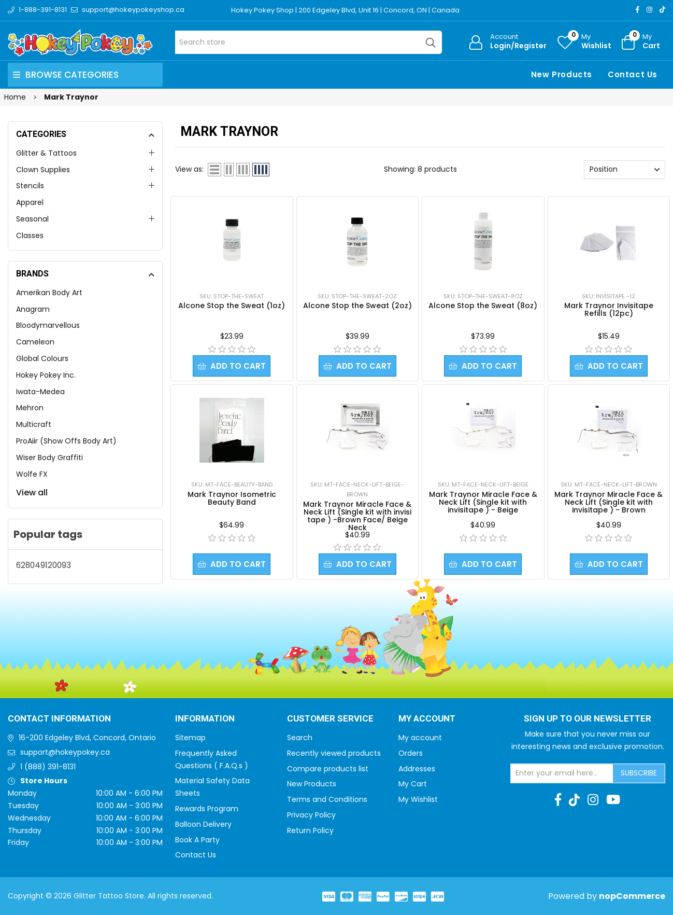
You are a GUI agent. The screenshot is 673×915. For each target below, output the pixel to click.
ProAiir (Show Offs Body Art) (66, 441)
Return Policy (310, 830)
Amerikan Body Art (49, 292)
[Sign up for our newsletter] (562, 773)
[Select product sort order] (624, 169)
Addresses (416, 769)
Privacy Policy (311, 815)
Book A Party (197, 840)
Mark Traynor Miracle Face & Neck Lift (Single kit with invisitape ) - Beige (483, 502)
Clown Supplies (43, 169)
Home (15, 97)
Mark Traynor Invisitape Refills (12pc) (608, 309)
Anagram (33, 309)
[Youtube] (613, 800)
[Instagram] (649, 9)
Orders (410, 753)
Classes (30, 235)
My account (420, 737)
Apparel (30, 202)
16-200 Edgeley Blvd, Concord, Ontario (87, 737)
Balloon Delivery (203, 824)
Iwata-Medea (40, 391)
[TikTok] (662, 9)
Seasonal (32, 219)
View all (32, 492)
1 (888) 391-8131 (48, 766)
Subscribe (639, 773)
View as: (189, 169)
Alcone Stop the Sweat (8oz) (482, 305)
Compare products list (327, 769)
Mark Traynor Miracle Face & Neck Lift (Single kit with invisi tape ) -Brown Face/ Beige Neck (357, 516)
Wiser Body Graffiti (49, 457)
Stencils (30, 186)
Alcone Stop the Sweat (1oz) (231, 305)
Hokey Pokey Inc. (46, 375)
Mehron (30, 408)
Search (299, 737)
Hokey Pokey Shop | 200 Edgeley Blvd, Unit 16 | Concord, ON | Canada (345, 10)
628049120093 (43, 565)
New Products (561, 74)
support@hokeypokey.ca (65, 752)
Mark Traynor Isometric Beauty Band (232, 498)
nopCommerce (632, 896)
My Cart (412, 784)
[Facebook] (637, 9)
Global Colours (42, 358)
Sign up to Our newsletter (587, 719)
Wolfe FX (32, 474)
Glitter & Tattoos (46, 153)
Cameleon (35, 342)
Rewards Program (206, 808)
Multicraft (33, 424)
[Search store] (308, 42)
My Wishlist (418, 799)
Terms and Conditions (327, 799)
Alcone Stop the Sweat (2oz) (357, 305)
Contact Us (632, 74)
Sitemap (190, 737)
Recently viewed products (334, 753)
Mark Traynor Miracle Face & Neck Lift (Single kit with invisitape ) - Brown (608, 502)
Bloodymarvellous (48, 325)
